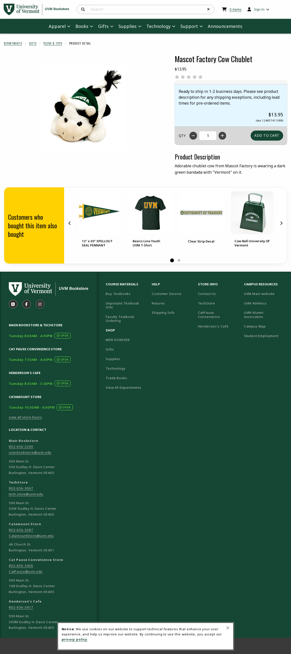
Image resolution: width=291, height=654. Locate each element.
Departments (13, 43)
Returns (158, 303)
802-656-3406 (21, 565)
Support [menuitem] (189, 26)
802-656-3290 (21, 446)
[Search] (83, 9)
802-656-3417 (21, 607)
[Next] (281, 223)
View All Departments (123, 387)
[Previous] (69, 223)
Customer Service (166, 293)
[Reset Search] (208, 9)
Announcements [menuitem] (225, 26)
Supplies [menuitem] (127, 26)
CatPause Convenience (209, 314)
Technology (115, 368)
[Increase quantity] (222, 136)
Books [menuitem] (81, 26)
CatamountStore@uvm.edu (31, 535)
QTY (182, 135)
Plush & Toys (53, 43)
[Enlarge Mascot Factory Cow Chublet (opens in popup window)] (83, 108)
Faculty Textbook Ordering (120, 319)
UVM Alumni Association (265, 314)
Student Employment (265, 335)
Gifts (32, 43)
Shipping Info (163, 312)
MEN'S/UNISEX (118, 340)
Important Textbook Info (122, 305)
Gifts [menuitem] (103, 26)
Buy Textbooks (118, 293)
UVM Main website (265, 293)
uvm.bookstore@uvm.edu (30, 452)
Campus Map (265, 326)
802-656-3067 (21, 488)
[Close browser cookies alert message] (228, 628)
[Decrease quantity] (193, 136)
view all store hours (25, 417)
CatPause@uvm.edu (26, 571)
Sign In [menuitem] (259, 9)
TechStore (206, 303)
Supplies (113, 359)
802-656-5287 (21, 530)
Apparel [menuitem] (57, 26)
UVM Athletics (265, 303)
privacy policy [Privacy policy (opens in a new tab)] (75, 639)
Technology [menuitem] (158, 26)
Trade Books (116, 378)
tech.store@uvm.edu (26, 494)
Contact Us (207, 293)
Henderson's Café (213, 326)
